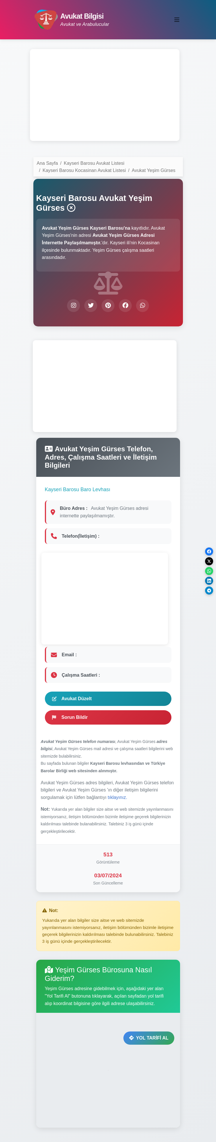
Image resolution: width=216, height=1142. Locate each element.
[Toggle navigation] (177, 20)
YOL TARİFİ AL (149, 1037)
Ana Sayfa (47, 163)
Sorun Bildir (70, 717)
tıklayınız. (117, 797)
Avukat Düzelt (72, 698)
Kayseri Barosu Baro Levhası (77, 489)
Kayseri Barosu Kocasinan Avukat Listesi (84, 170)
